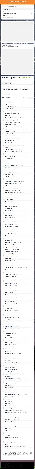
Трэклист (30, 97)
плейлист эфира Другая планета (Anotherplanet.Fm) (11, 453)
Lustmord (7, 231)
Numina (6, 156)
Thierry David (7, 133)
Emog (6, 237)
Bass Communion (8, 437)
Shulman (7, 101)
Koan (6, 172)
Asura (6, 219)
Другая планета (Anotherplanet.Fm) (8, 88)
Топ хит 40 (25, 97)
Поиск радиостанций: (6, 83)
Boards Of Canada (8, 113)
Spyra (6, 142)
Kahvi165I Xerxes (8, 271)
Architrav (7, 197)
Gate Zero (7, 217)
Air (5, 278)
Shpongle (7, 106)
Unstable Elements (8, 140)
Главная (19, 463)
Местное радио (7, 9)
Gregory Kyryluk (8, 167)
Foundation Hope (8, 242)
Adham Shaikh (8, 224)
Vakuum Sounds (8, 274)
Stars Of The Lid (8, 124)
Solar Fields (7, 190)
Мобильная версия (6, 463)
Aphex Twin (7, 158)
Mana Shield (7, 206)
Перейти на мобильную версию (17, 1)
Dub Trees (7, 185)
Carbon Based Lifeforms (9, 183)
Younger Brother (8, 364)
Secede (6, 147)
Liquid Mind (7, 383)
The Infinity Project (8, 122)
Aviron (6, 174)
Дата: (3, 97)
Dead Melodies (8, 294)
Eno (6, 249)
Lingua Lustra (7, 301)
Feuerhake (7, 310)
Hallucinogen (7, 244)
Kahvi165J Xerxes (8, 126)
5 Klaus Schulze (8, 333)
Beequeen (7, 163)
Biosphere (7, 154)
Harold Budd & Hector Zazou (10, 117)
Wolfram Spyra (8, 120)
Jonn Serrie (7, 108)
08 (5, 435)
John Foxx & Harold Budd (10, 110)
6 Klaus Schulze (8, 176)
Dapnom (7, 115)
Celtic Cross (7, 213)
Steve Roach (7, 426)
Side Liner (7, 192)
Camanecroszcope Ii (9, 321)
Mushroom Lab (8, 188)
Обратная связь (5, 467)
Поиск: (3, 94)
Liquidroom (7, 104)
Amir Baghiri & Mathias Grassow (11, 165)
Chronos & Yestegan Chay (10, 369)
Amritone (7, 376)
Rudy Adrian (7, 380)
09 (5, 308)
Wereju (6, 138)
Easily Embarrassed (9, 151)
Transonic (7, 131)
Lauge (6, 439)
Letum (6, 235)
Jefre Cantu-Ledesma (9, 215)
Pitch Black (7, 135)
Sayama (6, 421)
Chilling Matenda (8, 256)
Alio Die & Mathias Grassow (10, 149)
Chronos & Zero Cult (9, 222)
